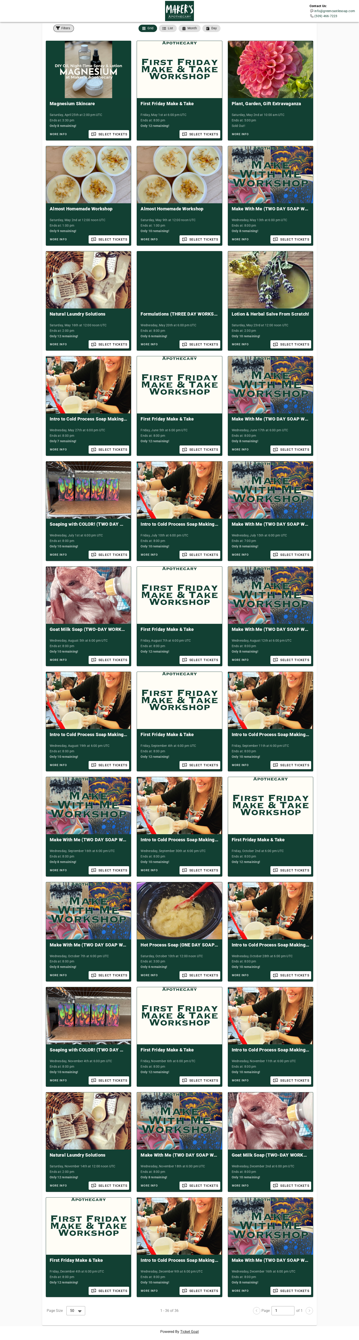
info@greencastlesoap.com (334, 11)
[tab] (148, 28)
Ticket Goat (189, 1331)
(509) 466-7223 (325, 16)
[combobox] (75, 1310)
